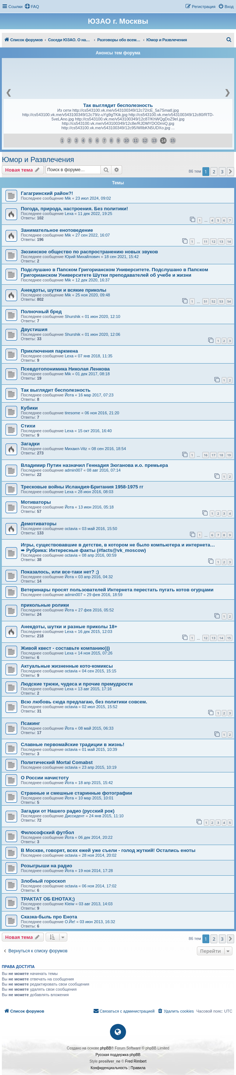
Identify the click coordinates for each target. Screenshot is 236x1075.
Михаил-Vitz (76, 448)
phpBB (105, 1048)
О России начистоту (45, 777)
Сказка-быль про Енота (49, 916)
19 (229, 455)
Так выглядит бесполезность (118, 105)
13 (154, 140)
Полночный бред (41, 311)
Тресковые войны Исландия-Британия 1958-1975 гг (82, 486)
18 (221, 455)
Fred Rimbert (135, 1061)
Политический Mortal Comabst (57, 762)
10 (126, 140)
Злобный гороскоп (43, 881)
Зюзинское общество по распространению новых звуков (89, 251)
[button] (230, 171)
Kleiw (69, 904)
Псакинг (30, 723)
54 (229, 301)
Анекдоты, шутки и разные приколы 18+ (69, 626)
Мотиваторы (36, 502)
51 (206, 301)
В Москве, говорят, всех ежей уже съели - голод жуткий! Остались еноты (108, 850)
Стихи (28, 426)
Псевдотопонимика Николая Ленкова (65, 369)
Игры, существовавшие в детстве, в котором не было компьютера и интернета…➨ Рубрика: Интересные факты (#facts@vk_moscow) (118, 547)
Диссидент (74, 816)
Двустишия (34, 329)
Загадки (30, 443)
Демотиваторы (39, 523)
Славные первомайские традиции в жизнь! (72, 744)
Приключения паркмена (49, 351)
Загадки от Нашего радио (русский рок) (67, 811)
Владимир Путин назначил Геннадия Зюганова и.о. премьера (94, 465)
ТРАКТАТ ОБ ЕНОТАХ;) (48, 899)
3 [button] (222, 171)
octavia (71, 528)
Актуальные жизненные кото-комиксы (67, 666)
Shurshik (72, 316)
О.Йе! (70, 921)
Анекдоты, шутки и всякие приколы (63, 290)
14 (163, 140)
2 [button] (214, 171)
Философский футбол (47, 832)
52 (213, 301)
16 (206, 455)
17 (213, 455)
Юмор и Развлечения (38, 160)
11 (135, 140)
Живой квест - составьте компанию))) (65, 648)
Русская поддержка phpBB (117, 1055)
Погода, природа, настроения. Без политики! (74, 208)
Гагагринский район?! (47, 193)
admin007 (73, 470)
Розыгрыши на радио (46, 865)
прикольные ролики (45, 605)
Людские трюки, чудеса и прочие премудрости (77, 684)
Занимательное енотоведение (57, 230)
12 (145, 140)
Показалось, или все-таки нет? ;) (60, 572)
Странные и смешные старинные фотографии (76, 793)
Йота (69, 395)
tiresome (72, 413)
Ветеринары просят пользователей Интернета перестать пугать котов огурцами (117, 589)
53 (221, 301)
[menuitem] (31, 6)
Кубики (29, 408)
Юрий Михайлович (82, 256)
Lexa (69, 213)
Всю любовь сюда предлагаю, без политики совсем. (84, 701)
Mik (68, 198)
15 (173, 140)
